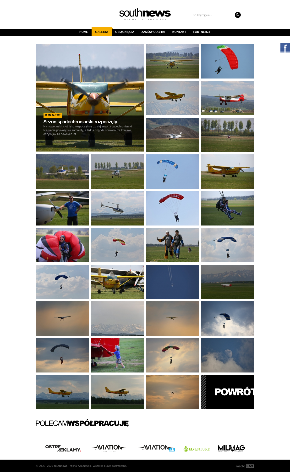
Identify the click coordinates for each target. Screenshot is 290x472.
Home (83, 32)
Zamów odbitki (153, 32)
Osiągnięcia (124, 32)
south (60, 465)
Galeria (103, 30)
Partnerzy (202, 32)
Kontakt (179, 32)
